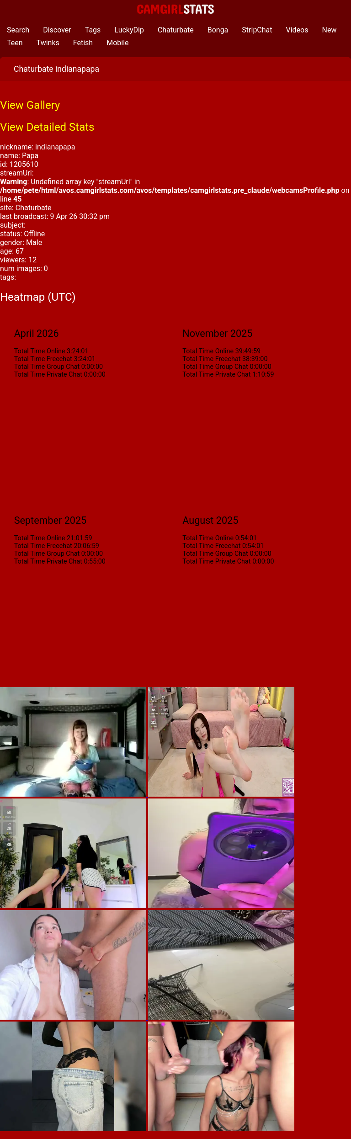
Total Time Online (39, 351)
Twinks (48, 42)
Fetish (83, 42)
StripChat (257, 30)
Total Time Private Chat (48, 374)
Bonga (218, 30)
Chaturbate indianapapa (56, 69)
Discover (57, 30)
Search (18, 30)
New (329, 30)
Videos (297, 30)
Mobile (117, 42)
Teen (15, 42)
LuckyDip (129, 30)
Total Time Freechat (43, 359)
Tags (93, 30)
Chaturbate (176, 30)
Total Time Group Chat (47, 367)
